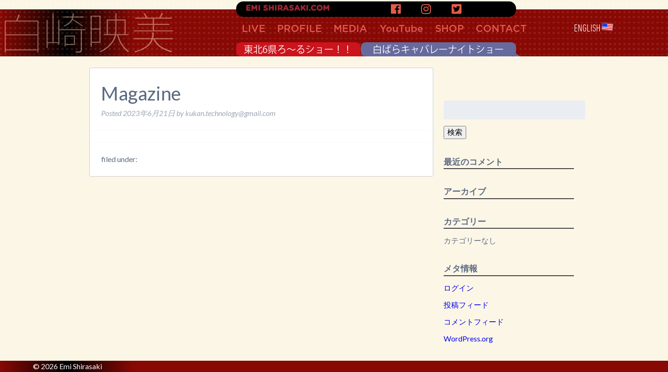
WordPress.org (468, 338)
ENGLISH (593, 28)
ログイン (459, 287)
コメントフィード (474, 321)
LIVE (253, 29)
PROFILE (299, 29)
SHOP (449, 29)
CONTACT (501, 29)
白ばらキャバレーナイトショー (438, 49)
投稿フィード (466, 304)
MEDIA (350, 29)
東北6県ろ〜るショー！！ (298, 49)
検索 (454, 131)
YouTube (401, 29)
